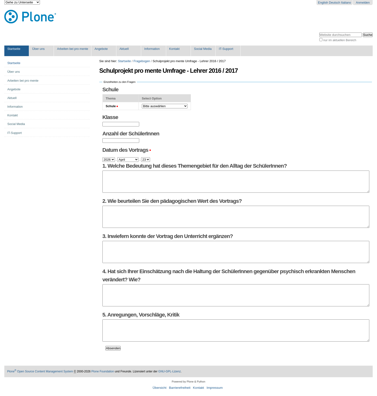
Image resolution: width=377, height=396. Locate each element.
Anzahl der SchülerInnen (130, 134)
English (323, 2)
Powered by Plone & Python (188, 381)
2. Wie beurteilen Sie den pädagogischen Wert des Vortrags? (172, 201)
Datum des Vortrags (125, 150)
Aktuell (124, 49)
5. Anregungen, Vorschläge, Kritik (140, 315)
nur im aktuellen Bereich (339, 40)
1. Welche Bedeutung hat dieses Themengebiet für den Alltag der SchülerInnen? (194, 166)
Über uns (38, 49)
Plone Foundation (102, 371)
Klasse (110, 117)
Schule (110, 89)
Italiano (346, 2)
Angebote (101, 49)
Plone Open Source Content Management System (40, 371)
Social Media (203, 49)
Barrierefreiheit (179, 387)
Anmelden (363, 2)
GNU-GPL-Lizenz (169, 371)
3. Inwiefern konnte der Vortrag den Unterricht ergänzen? (167, 236)
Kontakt (174, 49)
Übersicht (159, 387)
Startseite (13, 49)
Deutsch (334, 2)
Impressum (215, 387)
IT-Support (226, 49)
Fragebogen (141, 61)
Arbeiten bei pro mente (72, 49)
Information (152, 49)
